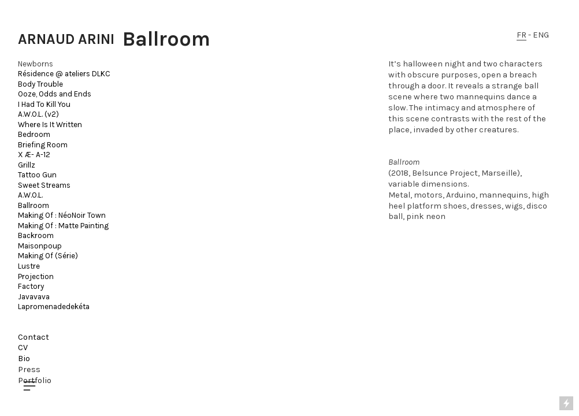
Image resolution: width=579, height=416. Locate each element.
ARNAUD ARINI (66, 39)
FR (521, 35)
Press (29, 369)
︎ (29, 386)
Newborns (35, 64)
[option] (247, 178)
